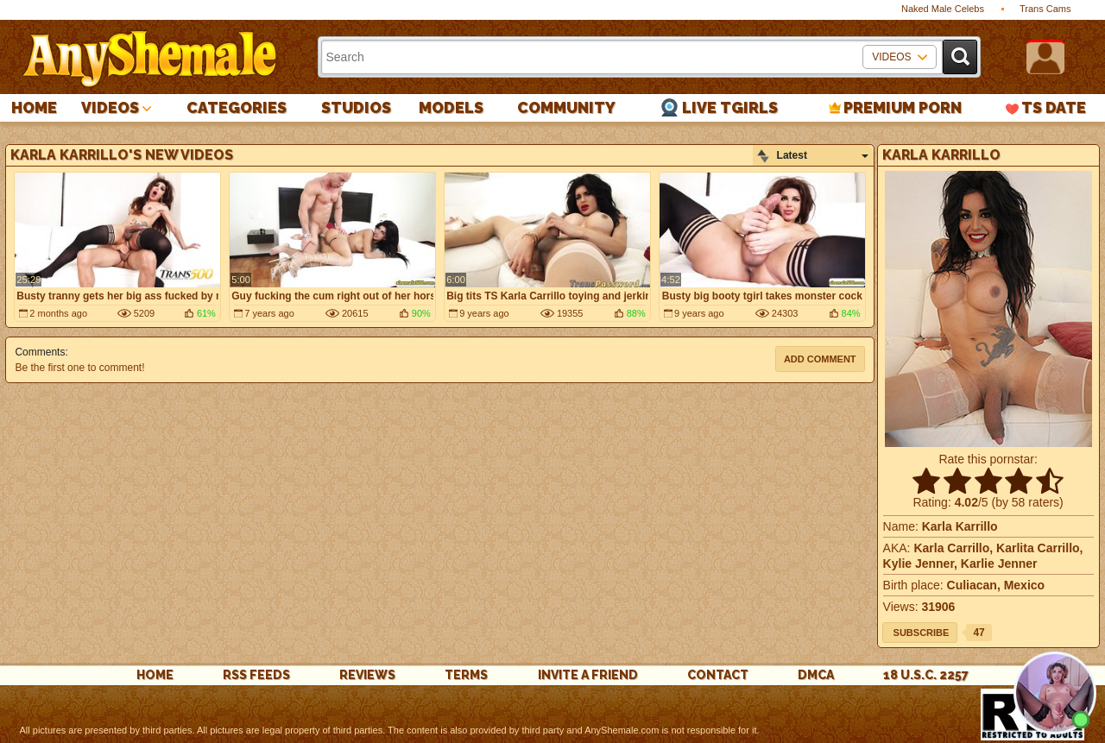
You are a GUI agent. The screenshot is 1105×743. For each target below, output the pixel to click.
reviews (367, 675)
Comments (40, 352)
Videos (110, 107)
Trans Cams (1045, 8)
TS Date (1053, 107)
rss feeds (256, 675)
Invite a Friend (588, 675)
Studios (356, 107)
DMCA (816, 675)
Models (451, 107)
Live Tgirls (730, 107)
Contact (717, 675)
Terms (466, 675)
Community (566, 107)
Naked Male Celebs (942, 8)
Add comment (820, 359)
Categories (236, 107)
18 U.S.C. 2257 (926, 675)
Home (34, 107)
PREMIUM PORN (902, 107)
